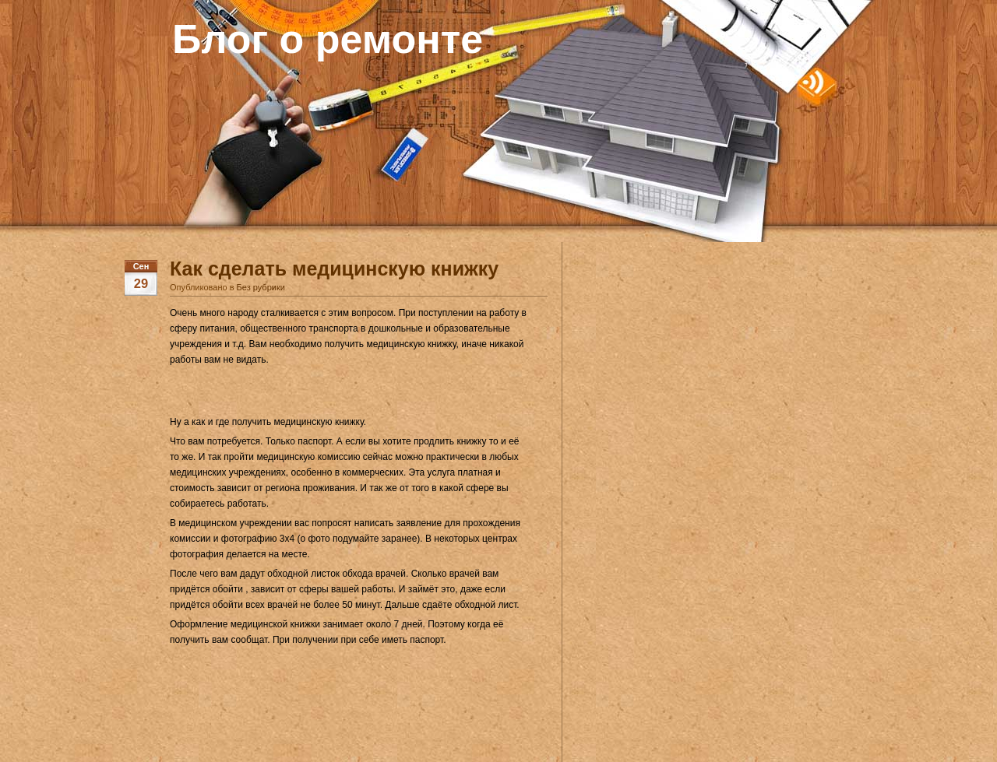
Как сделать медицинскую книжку (334, 268)
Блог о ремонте (327, 38)
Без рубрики (261, 287)
